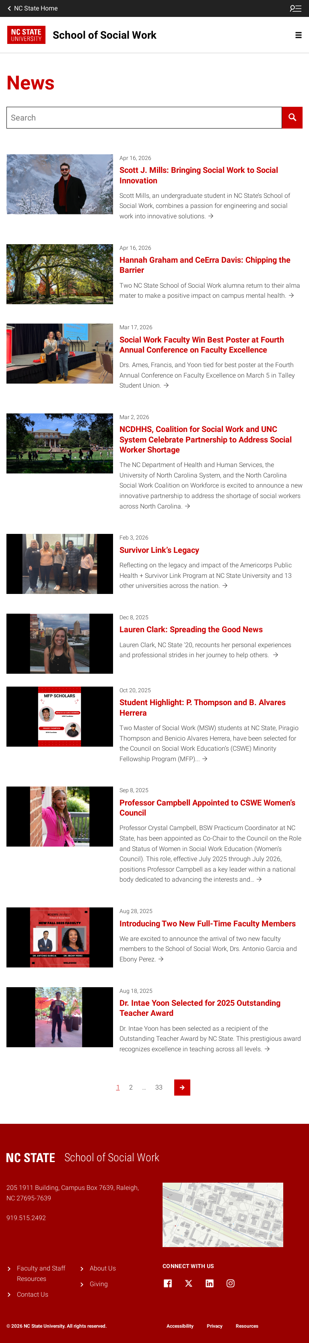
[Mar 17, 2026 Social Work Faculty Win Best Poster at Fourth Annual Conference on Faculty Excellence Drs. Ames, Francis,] (154, 362)
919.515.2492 (26, 1218)
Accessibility (180, 1326)
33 (159, 1087)
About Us (103, 1268)
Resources (247, 1326)
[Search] (292, 118)
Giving (99, 1284)
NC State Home (32, 8)
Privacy (214, 1326)
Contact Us (32, 1294)
